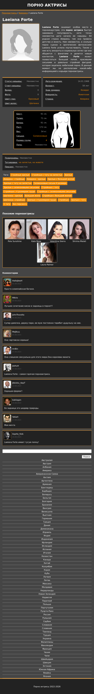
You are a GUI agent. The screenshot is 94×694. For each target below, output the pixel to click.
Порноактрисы (9, 13)
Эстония (47, 666)
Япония (47, 676)
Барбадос (47, 491)
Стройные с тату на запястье (47, 175)
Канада (47, 560)
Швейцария (47, 659)
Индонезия (47, 539)
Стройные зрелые (20, 175)
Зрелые (68, 175)
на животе (37, 162)
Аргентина (47, 481)
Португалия (47, 608)
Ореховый (33, 99)
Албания (47, 467)
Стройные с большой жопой (56, 196)
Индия (47, 535)
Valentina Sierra (58, 241)
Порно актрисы (47, 5)
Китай (47, 563)
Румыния (47, 618)
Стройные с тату (50, 187)
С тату (7, 204)
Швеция (47, 662)
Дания (47, 525)
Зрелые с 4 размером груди (41, 200)
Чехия (47, 652)
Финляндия (47, 645)
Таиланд (47, 632)
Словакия (47, 625)
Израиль (47, 532)
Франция (47, 649)
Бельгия (47, 498)
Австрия (47, 463)
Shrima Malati (79, 241)
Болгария (47, 501)
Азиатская (83, 94)
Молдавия (47, 587)
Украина (47, 638)
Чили (47, 656)
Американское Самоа (47, 474)
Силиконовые (40, 136)
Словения (47, 628)
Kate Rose (36, 241)
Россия (46, 614)
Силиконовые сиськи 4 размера (50, 183)
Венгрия (47, 508)
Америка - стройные (14, 179)
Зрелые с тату (78, 200)
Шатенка (34, 103)
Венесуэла (47, 511)
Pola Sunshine (15, 241)
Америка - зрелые (36, 179)
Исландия (47, 546)
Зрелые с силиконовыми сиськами (21, 187)
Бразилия (47, 505)
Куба (47, 573)
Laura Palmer (47, 265)
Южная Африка (47, 669)
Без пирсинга (20, 204)
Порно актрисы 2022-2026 (47, 686)
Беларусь (47, 494)
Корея (47, 570)
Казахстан (47, 556)
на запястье (25, 162)
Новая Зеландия (47, 594)
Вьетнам (47, 515)
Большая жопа (32, 196)
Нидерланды (47, 590)
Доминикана (47, 529)
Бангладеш (47, 487)
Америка (23, 13)
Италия (47, 553)
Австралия (47, 460)
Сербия (47, 621)
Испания (47, 549)
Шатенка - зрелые (13, 196)
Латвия (47, 577)
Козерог (85, 90)
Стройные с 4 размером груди (19, 191)
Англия (47, 477)
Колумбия (47, 566)
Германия (47, 518)
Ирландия (47, 542)
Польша (47, 604)
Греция (47, 522)
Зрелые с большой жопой (61, 179)
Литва (47, 580)
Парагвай (47, 601)
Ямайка (47, 673)
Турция (47, 635)
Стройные (64, 200)
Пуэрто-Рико (47, 611)
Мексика (47, 584)
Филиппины (47, 642)
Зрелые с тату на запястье (17, 183)
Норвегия (47, 597)
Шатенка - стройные (14, 200)
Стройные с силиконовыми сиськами (56, 191)
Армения (47, 484)
